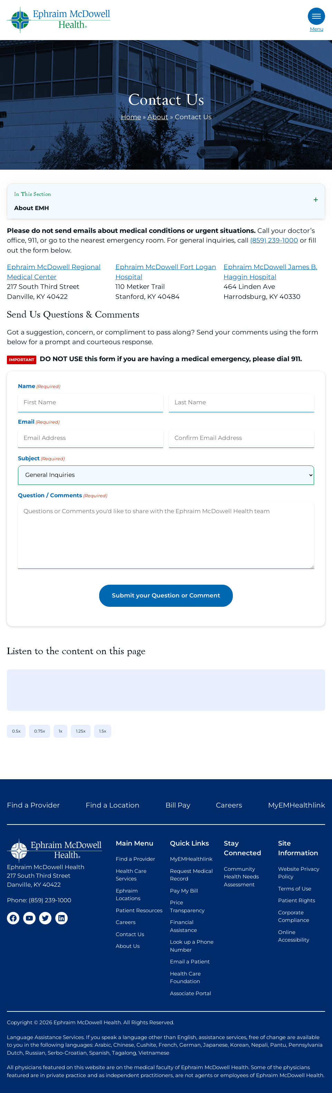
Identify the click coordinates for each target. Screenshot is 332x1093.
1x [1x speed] (60, 731)
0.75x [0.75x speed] (39, 731)
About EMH (31, 208)
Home (131, 117)
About (158, 117)
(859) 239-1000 (274, 240)
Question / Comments (62, 495)
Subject (41, 458)
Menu (316, 20)
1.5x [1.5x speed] (102, 731)
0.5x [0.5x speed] (16, 731)
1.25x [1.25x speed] (80, 731)
